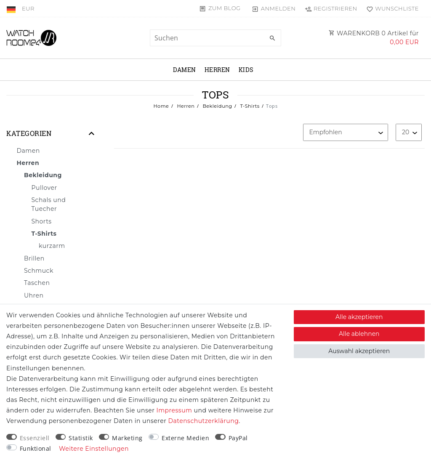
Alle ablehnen (359, 334)
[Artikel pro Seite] (409, 132)
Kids (246, 70)
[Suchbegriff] (215, 37)
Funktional (35, 448)
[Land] (12, 8)
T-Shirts (249, 106)
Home (161, 106)
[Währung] (28, 8)
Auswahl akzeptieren (359, 351)
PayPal (238, 438)
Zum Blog (224, 8)
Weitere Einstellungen (94, 448)
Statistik (81, 438)
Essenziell (35, 438)
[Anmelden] (273, 8)
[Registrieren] (331, 8)
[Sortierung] (345, 132)
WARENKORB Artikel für (374, 37)
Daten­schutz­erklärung (203, 421)
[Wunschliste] (391, 8)
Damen (184, 70)
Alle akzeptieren (359, 317)
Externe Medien (185, 438)
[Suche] (273, 38)
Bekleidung (216, 106)
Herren (217, 70)
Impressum (174, 410)
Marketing (127, 438)
